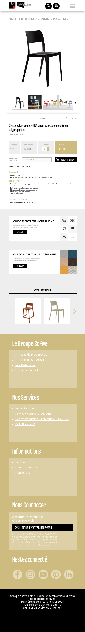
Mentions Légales (26, 467)
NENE (65, 19)
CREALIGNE (43, 19)
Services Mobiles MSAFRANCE (34, 414)
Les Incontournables (28, 370)
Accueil (12, 19)
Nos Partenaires (25, 365)
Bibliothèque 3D (25, 424)
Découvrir (20, 232)
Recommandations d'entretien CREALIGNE (42, 419)
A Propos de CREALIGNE (30, 360)
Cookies (20, 462)
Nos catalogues (25, 408)
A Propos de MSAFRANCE (31, 354)
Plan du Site (22, 472)
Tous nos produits (27, 19)
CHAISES (55, 19)
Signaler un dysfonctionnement (42, 607)
